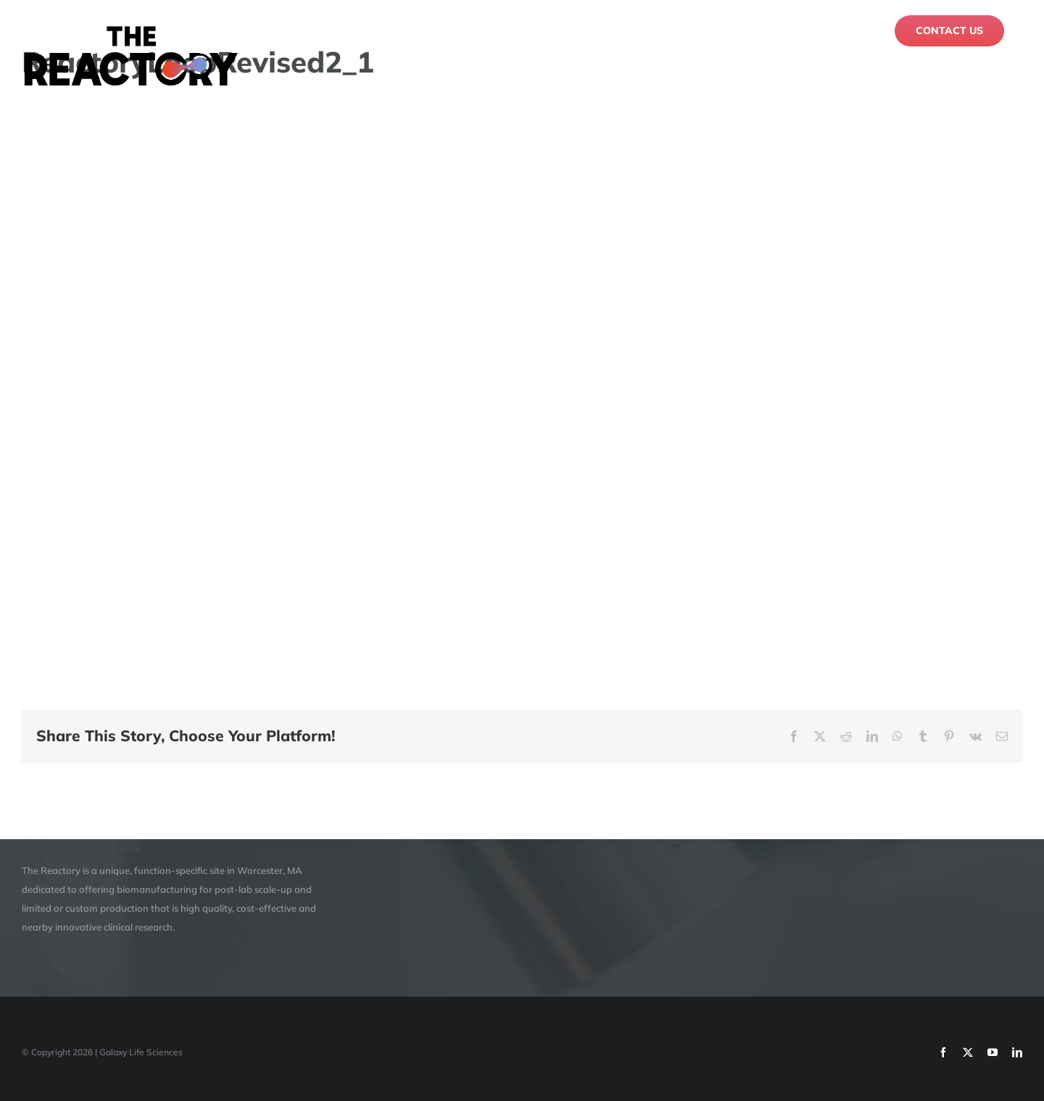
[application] (522, 384)
